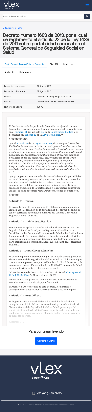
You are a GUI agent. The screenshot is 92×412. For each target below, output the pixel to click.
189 (42, 131)
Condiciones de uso (26, 405)
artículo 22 (30, 134)
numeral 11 (21, 131)
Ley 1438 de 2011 (51, 134)
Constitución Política (62, 131)
